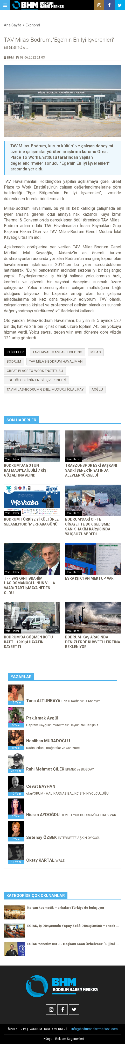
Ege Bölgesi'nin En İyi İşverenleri (36, 380)
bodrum (14, 361)
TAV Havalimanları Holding (57, 352)
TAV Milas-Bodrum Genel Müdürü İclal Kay (45, 389)
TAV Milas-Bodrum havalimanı (56, 361)
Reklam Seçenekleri (69, 1039)
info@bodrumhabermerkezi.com (94, 1029)
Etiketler (15, 352)
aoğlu (97, 389)
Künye (48, 1039)
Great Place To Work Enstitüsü (35, 371)
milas (96, 352)
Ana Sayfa (12, 25)
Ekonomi (33, 25)
